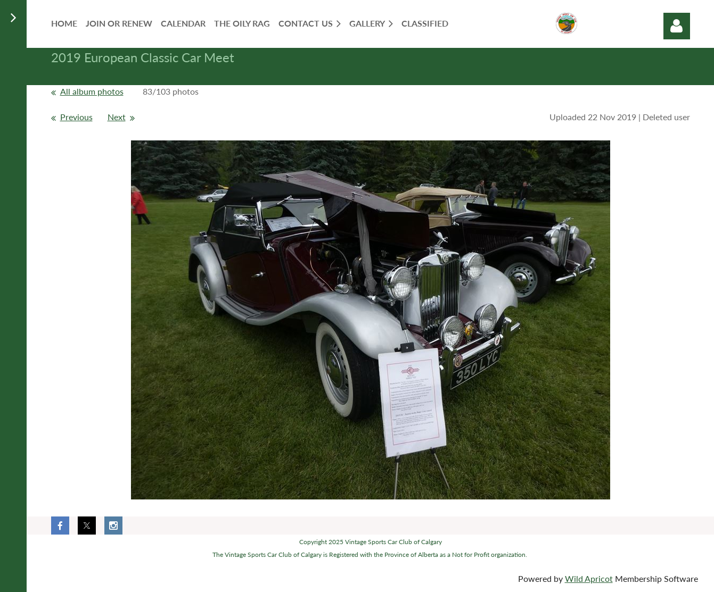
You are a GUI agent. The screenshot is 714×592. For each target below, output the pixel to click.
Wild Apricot (589, 578)
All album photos (92, 91)
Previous (76, 117)
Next (117, 117)
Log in (676, 26)
